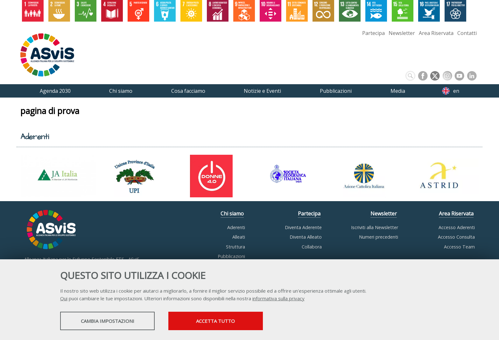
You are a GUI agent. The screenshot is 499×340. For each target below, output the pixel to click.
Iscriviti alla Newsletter (374, 227)
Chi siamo (232, 213)
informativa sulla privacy (278, 299)
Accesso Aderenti (457, 227)
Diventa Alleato (306, 237)
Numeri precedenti (378, 237)
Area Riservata (436, 33)
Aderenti (236, 227)
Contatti (467, 33)
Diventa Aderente (303, 227)
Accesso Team (459, 247)
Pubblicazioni (231, 256)
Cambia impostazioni (110, 321)
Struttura (235, 247)
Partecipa (373, 33)
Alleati (238, 237)
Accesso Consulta (456, 237)
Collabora (312, 247)
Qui (63, 299)
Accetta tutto (225, 321)
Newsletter (402, 33)
